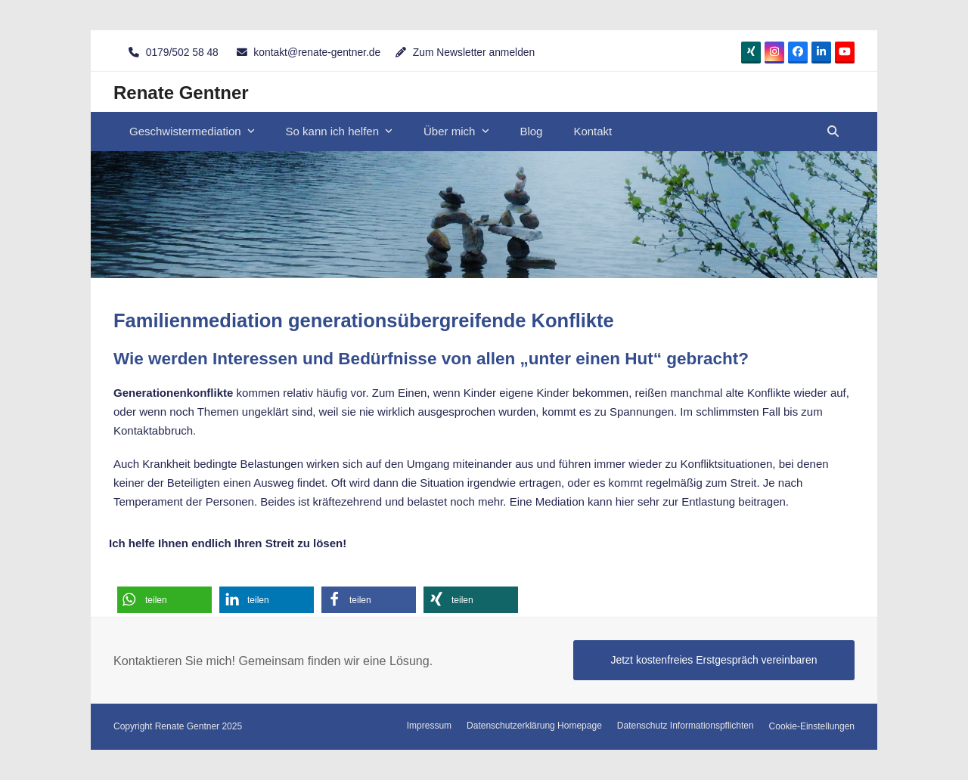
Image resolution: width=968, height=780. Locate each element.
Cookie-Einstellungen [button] (812, 726)
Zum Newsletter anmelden (474, 52)
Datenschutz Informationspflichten (685, 725)
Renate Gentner (181, 92)
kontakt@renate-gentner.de (316, 52)
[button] (833, 131)
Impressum (429, 725)
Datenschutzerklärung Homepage (534, 725)
